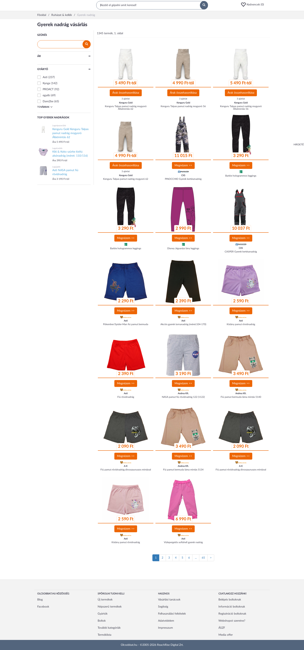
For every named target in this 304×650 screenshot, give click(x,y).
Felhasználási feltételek (172, 613)
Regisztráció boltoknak (232, 613)
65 (203, 557)
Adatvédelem (166, 620)
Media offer (225, 634)
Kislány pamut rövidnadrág (241, 324)
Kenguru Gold (125, 103)
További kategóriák (109, 627)
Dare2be (48, 101)
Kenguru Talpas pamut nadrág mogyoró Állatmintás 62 (126, 107)
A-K (125, 466)
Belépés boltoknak (229, 599)
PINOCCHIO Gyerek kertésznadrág (183, 179)
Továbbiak (45, 107)
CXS (183, 175)
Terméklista (104, 634)
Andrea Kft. (183, 393)
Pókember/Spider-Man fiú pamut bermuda (125, 324)
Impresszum (165, 627)
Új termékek (105, 599)
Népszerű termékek (110, 606)
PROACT (48, 89)
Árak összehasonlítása (125, 92)
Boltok (102, 620)
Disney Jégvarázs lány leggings (183, 248)
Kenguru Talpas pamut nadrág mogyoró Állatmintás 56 (241, 107)
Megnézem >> (183, 165)
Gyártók (103, 613)
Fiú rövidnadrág (125, 397)
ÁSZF (221, 627)
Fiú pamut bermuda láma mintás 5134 (183, 469)
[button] (254, 4)
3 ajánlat (126, 99)
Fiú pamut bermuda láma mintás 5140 (241, 397)
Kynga (46, 83)
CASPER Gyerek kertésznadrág (241, 251)
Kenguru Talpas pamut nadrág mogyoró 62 (125, 179)
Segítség (163, 606)
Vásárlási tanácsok (169, 599)
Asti (45, 77)
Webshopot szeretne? (231, 620)
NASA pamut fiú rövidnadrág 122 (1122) (183, 397)
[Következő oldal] (210, 557)
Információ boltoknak (231, 606)
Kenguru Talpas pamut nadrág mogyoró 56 (183, 106)
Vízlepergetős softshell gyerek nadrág (183, 542)
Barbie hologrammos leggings (240, 176)
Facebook (43, 606)
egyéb (46, 95)
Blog (40, 599)
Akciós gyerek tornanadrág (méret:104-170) (183, 324)
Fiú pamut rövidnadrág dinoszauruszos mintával (125, 469)
